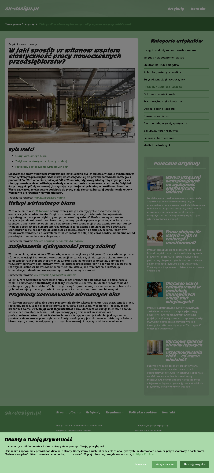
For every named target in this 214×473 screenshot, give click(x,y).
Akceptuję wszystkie (194, 464)
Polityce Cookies (143, 454)
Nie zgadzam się (165, 464)
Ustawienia (140, 464)
